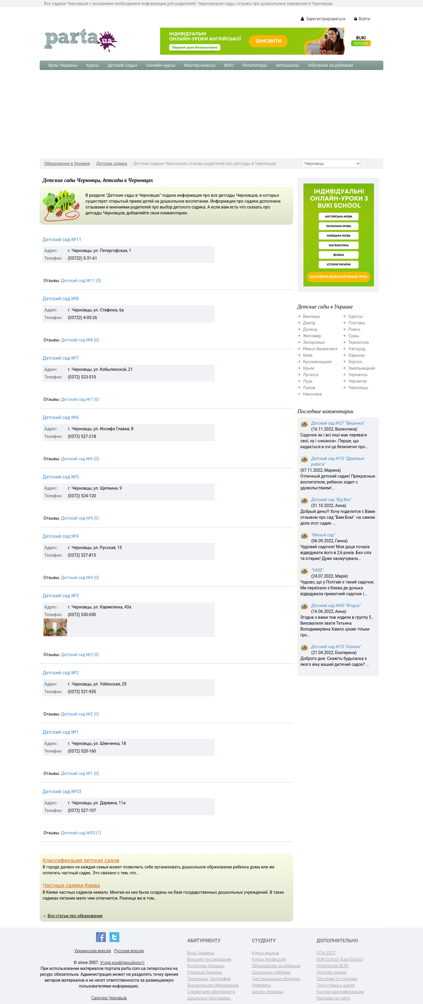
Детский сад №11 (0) (81, 280)
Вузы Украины (63, 65)
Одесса (355, 316)
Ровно (354, 329)
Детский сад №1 (61, 732)
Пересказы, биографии (209, 978)
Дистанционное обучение (276, 978)
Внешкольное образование (213, 985)
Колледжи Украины (205, 965)
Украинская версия (92, 950)
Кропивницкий (317, 361)
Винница (311, 316)
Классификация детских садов (81, 860)
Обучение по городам (337, 978)
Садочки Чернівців (109, 997)
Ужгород (356, 348)
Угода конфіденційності (122, 962)
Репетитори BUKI (333, 965)
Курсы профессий (269, 959)
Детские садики (111, 163)
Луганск (311, 374)
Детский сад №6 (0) (80, 458)
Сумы (353, 335)
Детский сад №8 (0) (80, 340)
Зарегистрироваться (323, 18)
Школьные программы (209, 998)
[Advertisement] (211, 114)
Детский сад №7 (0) (80, 399)
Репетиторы (255, 65)
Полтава (356, 323)
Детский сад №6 (61, 417)
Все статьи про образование (75, 915)
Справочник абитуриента (211, 991)
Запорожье (314, 342)
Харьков (356, 355)
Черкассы (358, 374)
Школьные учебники (271, 972)
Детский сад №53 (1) (81, 832)
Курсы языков (265, 952)
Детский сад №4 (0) (80, 577)
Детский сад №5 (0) (80, 518)
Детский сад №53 (62, 791)
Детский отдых (122, 65)
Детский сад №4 (61, 536)
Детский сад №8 (61, 298)
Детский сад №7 (61, 358)
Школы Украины (267, 991)
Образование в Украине (67, 163)
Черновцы (358, 387)
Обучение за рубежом (330, 65)
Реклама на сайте (333, 998)
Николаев (312, 394)
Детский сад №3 (61, 595)
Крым (308, 368)
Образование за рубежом (276, 965)
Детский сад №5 (61, 477)
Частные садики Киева (71, 885)
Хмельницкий (361, 368)
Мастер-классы (200, 65)
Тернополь (358, 342)
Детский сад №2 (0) (80, 714)
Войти (362, 18)
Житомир (312, 335)
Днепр (309, 323)
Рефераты (261, 985)
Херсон (355, 361)
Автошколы (287, 65)
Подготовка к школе (336, 985)
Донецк (310, 329)
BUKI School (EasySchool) (340, 959)
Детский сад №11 (62, 239)
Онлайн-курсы (160, 65)
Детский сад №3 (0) (80, 654)
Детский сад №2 (61, 673)
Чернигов (357, 381)
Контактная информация (340, 991)
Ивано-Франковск (320, 348)
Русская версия (129, 950)
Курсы (92, 65)
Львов (309, 387)
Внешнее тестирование (209, 959)
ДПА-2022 (326, 952)
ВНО (229, 65)
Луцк (308, 381)
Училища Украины (204, 972)
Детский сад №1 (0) (80, 773)
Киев (308, 355)
